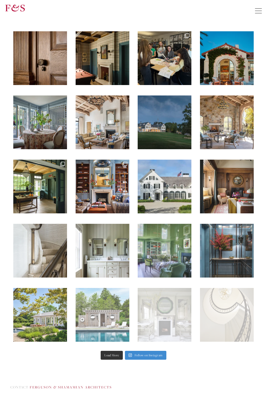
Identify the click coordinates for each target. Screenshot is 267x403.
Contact (61, 387)
